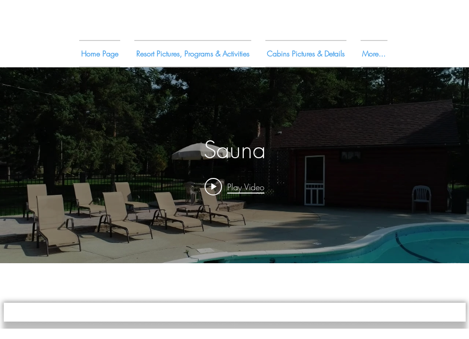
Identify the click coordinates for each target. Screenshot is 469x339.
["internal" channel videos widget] (234, 165)
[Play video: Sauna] (234, 186)
